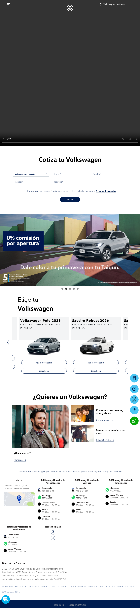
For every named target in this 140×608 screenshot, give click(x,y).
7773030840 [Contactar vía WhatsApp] (19, 543)
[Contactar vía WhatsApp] (134, 421)
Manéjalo (20, 459)
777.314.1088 (82, 491)
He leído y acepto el (96, 190)
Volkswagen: (43, 586)
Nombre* (97, 174)
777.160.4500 (14, 537)
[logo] (70, 10)
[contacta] (19, 499)
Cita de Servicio (105, 439)
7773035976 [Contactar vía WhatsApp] (53, 496)
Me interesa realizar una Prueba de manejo (47, 190)
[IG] (53, 538)
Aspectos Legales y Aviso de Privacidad (19, 586)
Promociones (104, 420)
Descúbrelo (44, 370)
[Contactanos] (98, 4)
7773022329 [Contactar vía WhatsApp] (86, 496)
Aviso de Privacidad (106, 190)
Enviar (70, 199)
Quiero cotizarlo (44, 362)
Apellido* (19, 181)
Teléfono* (58, 181)
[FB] (53, 533)
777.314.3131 (48, 491)
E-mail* (57, 174)
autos (53, 586)
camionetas (63, 586)
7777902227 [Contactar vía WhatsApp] (121, 489)
